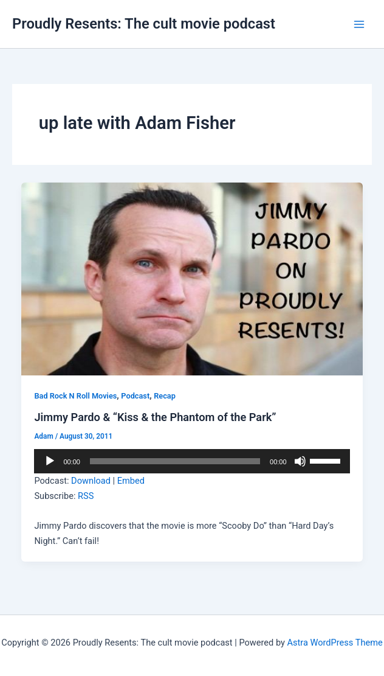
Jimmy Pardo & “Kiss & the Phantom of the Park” (155, 417)
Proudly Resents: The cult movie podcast (143, 23)
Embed (131, 480)
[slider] (175, 461)
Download (91, 480)
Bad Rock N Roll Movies (75, 395)
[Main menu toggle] (359, 24)
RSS (86, 495)
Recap (165, 395)
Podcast (135, 395)
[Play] (50, 461)
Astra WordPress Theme (335, 642)
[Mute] (300, 461)
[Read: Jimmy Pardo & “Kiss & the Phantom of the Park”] (192, 278)
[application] (191, 461)
